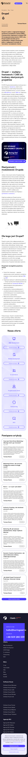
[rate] (2, 26)
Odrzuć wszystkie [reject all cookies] (14, 749)
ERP (7, 278)
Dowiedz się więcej (14, 347)
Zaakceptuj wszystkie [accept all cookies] (14, 746)
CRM (24, 276)
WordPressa (8, 92)
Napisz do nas (18, 3)
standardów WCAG (17, 283)
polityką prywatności (18, 742)
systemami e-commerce (8, 193)
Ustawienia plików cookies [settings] (14, 752)
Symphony (12, 87)
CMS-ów (18, 92)
